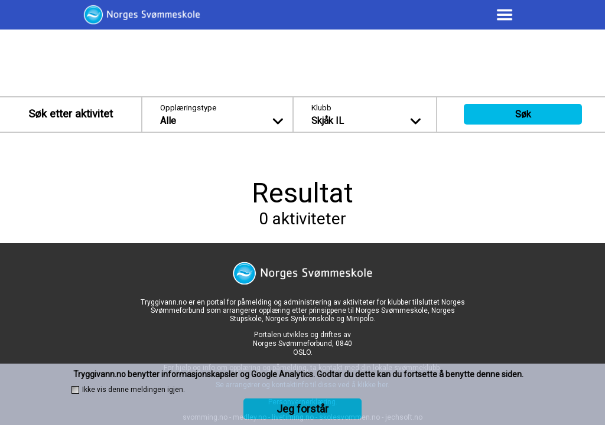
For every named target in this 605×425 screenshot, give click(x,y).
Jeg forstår (302, 409)
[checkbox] (75, 389)
